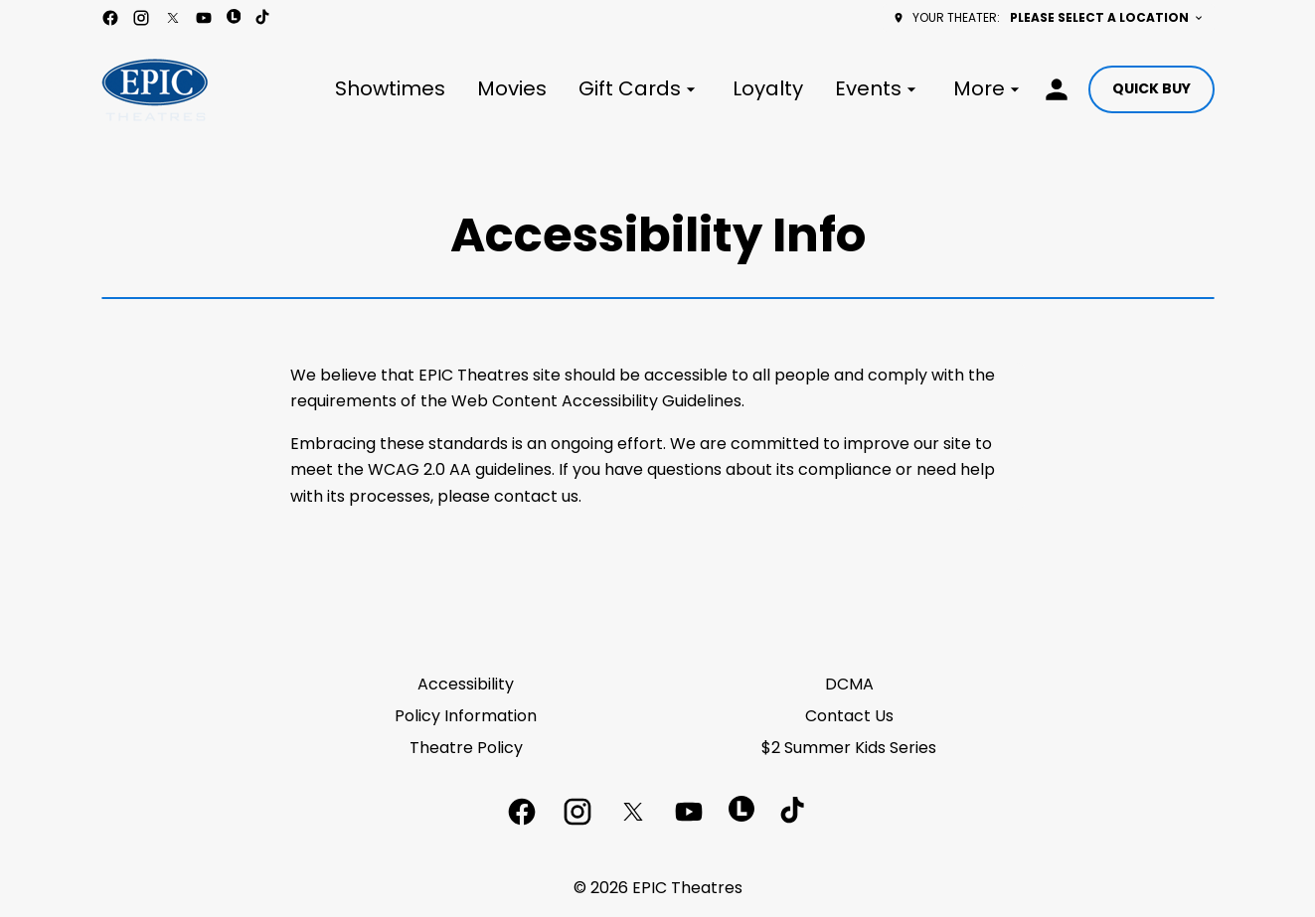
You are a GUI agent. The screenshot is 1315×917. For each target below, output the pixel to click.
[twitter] (173, 18)
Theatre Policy (466, 747)
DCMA (849, 684)
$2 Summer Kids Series (848, 747)
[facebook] (110, 18)
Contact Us (849, 715)
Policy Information (466, 715)
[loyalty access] (1056, 89)
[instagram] (141, 18)
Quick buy (1151, 88)
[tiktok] (263, 18)
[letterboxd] (234, 16)
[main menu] (680, 89)
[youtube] (204, 18)
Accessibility (465, 684)
